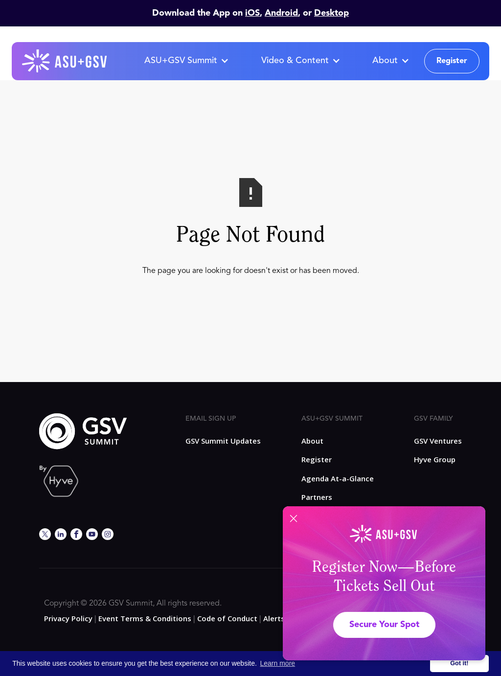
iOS (252, 13)
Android (281, 13)
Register (451, 61)
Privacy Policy (68, 618)
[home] (65, 61)
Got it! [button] (459, 663)
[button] (186, 61)
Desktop (331, 13)
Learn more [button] (278, 663)
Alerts (274, 618)
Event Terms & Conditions (144, 618)
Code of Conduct (227, 618)
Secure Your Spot (384, 624)
